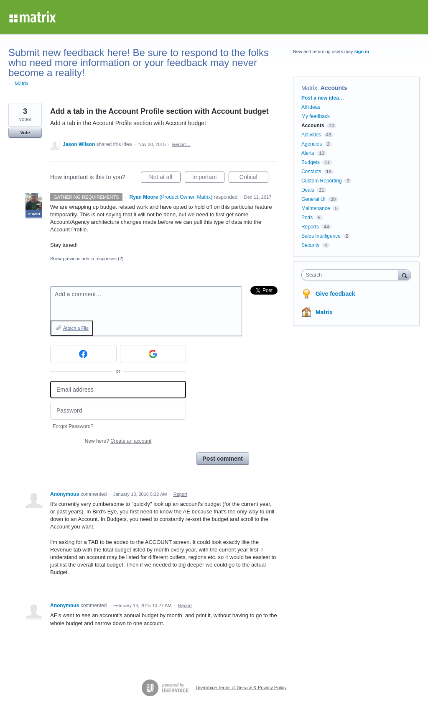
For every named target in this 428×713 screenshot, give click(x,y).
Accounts (334, 88)
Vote (25, 132)
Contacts (311, 171)
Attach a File (76, 328)
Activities (311, 135)
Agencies (311, 144)
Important (208, 178)
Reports (310, 227)
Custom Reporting (321, 181)
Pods (307, 218)
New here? (118, 441)
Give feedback (335, 293)
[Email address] (118, 390)
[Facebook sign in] (83, 354)
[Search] (404, 274)
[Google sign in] (153, 354)
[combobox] (352, 275)
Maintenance (315, 208)
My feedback (315, 116)
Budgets (310, 162)
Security (310, 245)
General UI (313, 199)
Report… (181, 144)
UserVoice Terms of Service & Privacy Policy (241, 687)
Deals (307, 190)
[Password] (118, 411)
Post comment (223, 458)
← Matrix (18, 84)
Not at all (165, 178)
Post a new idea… (322, 98)
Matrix (309, 88)
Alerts (307, 153)
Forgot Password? (73, 426)
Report (180, 494)
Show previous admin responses (86, 258)
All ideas (310, 107)
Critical (253, 178)
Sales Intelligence (321, 236)
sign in (361, 51)
